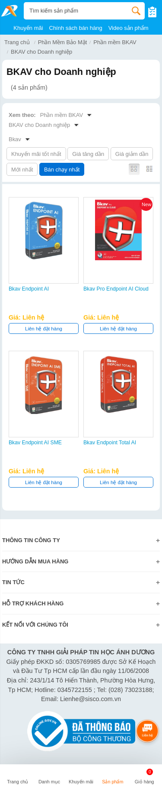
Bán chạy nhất (61, 169)
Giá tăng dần (88, 154)
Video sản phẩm (128, 28)
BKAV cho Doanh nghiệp (41, 52)
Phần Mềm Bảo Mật (62, 42)
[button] (49, 778)
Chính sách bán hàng (75, 28)
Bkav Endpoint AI (29, 289)
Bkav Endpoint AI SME (35, 443)
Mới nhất (22, 169)
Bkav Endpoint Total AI (109, 443)
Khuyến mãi (28, 28)
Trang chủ (17, 42)
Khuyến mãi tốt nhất (36, 154)
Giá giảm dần (132, 154)
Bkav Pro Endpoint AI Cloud (116, 289)
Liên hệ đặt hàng (43, 328)
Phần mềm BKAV (114, 42)
